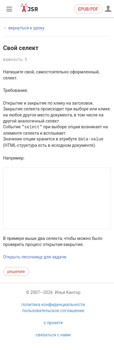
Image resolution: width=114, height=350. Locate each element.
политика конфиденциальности (53, 311)
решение (16, 271)
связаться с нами (53, 341)
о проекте (53, 329)
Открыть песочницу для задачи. (35, 256)
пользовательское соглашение (53, 317)
